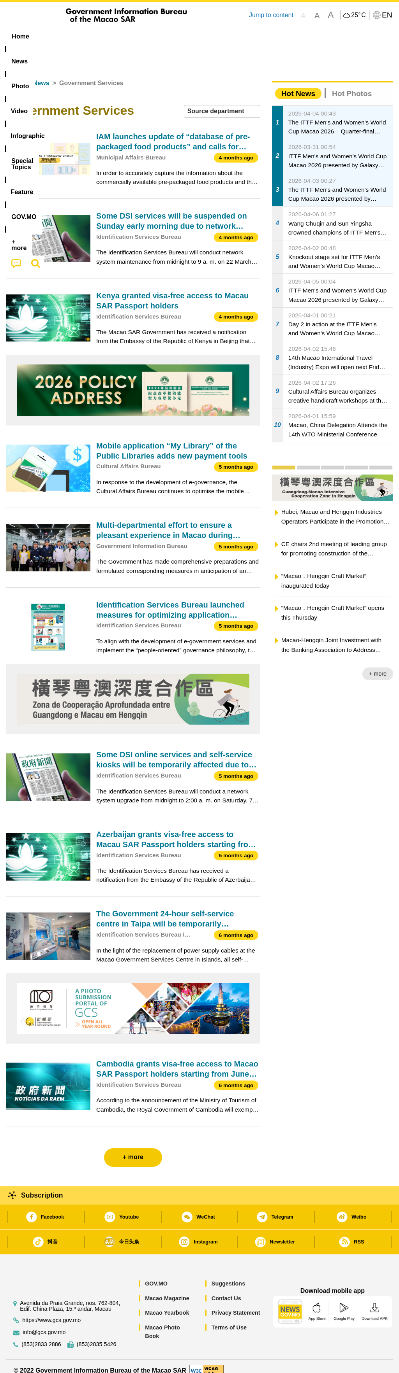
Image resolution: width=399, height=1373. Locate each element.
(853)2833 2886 (41, 1335)
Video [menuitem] (119, 36)
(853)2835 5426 (97, 1335)
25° (358, 15)
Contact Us (226, 1289)
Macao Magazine (167, 1289)
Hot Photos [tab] (352, 85)
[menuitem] (53, 36)
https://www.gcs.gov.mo (51, 1311)
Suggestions (228, 1275)
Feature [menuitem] (261, 36)
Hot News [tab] (298, 85)
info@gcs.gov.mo (44, 1323)
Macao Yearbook (167, 1304)
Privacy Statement (236, 1304)
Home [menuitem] (20, 36)
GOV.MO (156, 1275)
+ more (378, 665)
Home (14, 74)
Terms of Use (229, 1318)
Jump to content (271, 15)
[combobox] (222, 103)
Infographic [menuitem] (160, 36)
